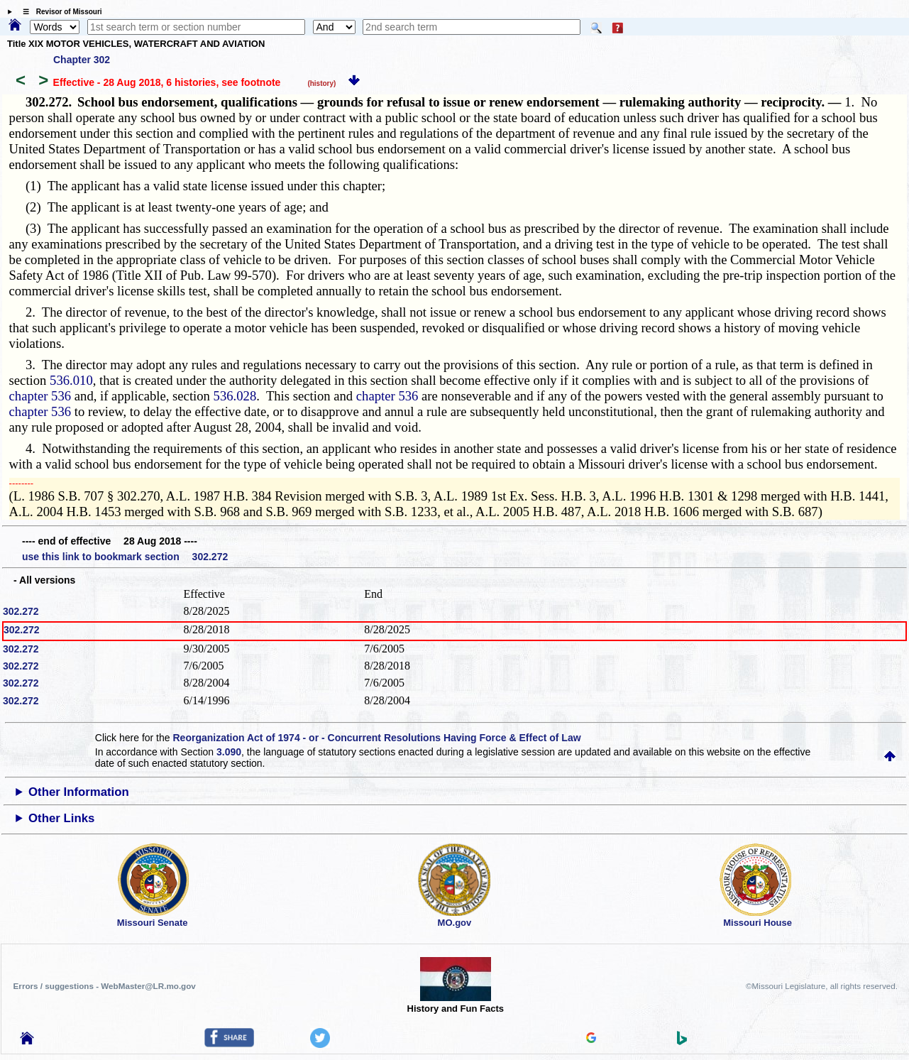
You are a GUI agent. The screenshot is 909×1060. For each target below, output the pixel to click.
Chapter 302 (81, 59)
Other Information (78, 792)
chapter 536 (40, 395)
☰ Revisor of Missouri (59, 12)
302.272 (21, 611)
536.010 (71, 380)
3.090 (228, 752)
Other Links (61, 818)
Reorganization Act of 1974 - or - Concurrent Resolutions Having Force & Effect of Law (376, 737)
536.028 (235, 395)
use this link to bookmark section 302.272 (125, 556)
